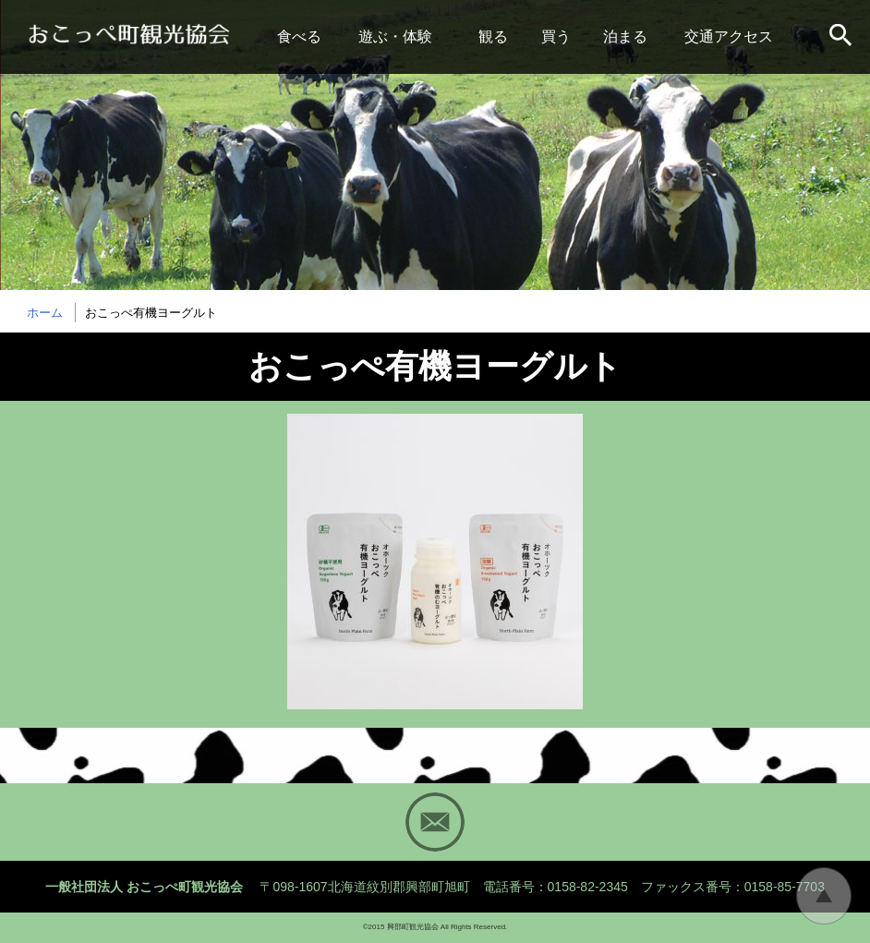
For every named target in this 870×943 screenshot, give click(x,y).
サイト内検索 (842, 37)
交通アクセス (728, 36)
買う (556, 36)
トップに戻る (824, 896)
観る (493, 36)
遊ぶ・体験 (395, 36)
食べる (299, 36)
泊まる (625, 36)
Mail (435, 822)
